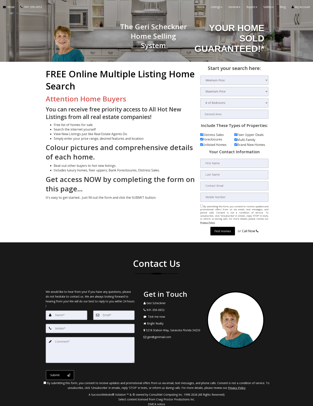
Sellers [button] (268, 8)
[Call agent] (29, 8)
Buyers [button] (251, 8)
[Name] (66, 313)
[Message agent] (172, 315)
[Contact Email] (234, 185)
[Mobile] (90, 326)
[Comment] (90, 347)
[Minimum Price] (234, 80)
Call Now (250, 229)
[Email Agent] (10, 8)
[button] (222, 229)
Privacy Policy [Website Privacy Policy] (207, 221)
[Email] (114, 313)
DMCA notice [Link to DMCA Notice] (156, 401)
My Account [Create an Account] (301, 8)
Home (201, 8)
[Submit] (60, 372)
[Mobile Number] (234, 197)
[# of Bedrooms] (234, 103)
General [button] (234, 8)
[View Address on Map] (172, 328)
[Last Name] (234, 174)
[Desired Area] (234, 114)
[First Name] (234, 163)
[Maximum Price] (234, 91)
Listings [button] (216, 8)
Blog (283, 8)
